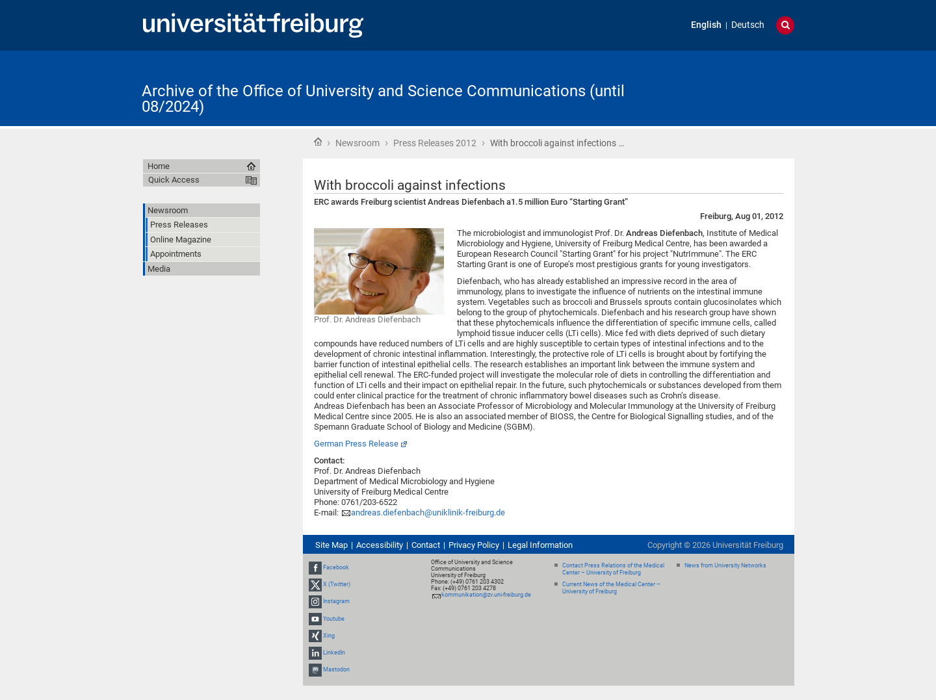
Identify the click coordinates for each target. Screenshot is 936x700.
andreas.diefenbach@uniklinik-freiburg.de (428, 512)
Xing (329, 635)
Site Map (331, 545)
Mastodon (336, 669)
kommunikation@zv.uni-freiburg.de (486, 594)
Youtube (333, 619)
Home (318, 141)
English (706, 25)
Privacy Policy (473, 545)
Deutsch (747, 25)
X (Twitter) (336, 584)
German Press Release (356, 443)
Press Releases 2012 (434, 143)
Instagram (336, 602)
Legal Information (540, 545)
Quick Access (174, 180)
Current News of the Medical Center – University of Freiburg (611, 588)
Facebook (336, 567)
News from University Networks (725, 565)
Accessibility (379, 545)
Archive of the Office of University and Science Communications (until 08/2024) (383, 99)
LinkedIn (334, 652)
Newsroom (357, 143)
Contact (425, 545)
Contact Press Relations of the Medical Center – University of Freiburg (613, 569)
